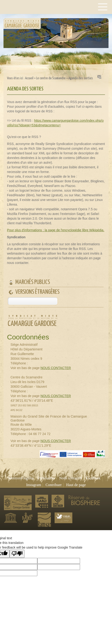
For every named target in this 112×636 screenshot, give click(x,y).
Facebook (93, 478)
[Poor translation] (17, 554)
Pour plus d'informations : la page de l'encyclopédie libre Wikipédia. (55, 230)
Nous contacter (70, 478)
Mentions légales (21, 478)
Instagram (33, 485)
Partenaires (46, 478)
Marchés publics (32, 282)
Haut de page (76, 485)
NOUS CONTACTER (55, 368)
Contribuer (54, 485)
